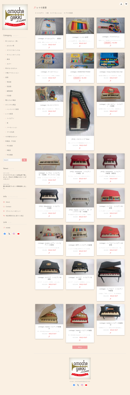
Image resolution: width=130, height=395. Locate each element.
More (80, 347)
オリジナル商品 (10, 104)
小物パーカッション (12, 73)
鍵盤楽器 (10, 91)
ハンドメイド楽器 (13, 109)
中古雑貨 (10, 155)
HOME (8, 228)
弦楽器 (9, 86)
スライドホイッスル (13, 50)
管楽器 (9, 82)
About (8, 202)
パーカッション (12, 127)
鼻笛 (8, 59)
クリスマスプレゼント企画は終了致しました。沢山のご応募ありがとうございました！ (14, 177)
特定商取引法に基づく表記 (15, 216)
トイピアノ (10, 118)
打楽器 (9, 95)
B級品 (9, 150)
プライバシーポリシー (13, 211)
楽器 (6, 77)
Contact (8, 206)
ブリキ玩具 (10, 132)
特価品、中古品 (10, 141)
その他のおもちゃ (11, 136)
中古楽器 (10, 145)
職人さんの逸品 (10, 100)
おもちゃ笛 (10, 45)
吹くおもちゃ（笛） (12, 41)
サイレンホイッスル (13, 55)
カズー (9, 64)
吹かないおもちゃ (11, 68)
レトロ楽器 (9, 114)
